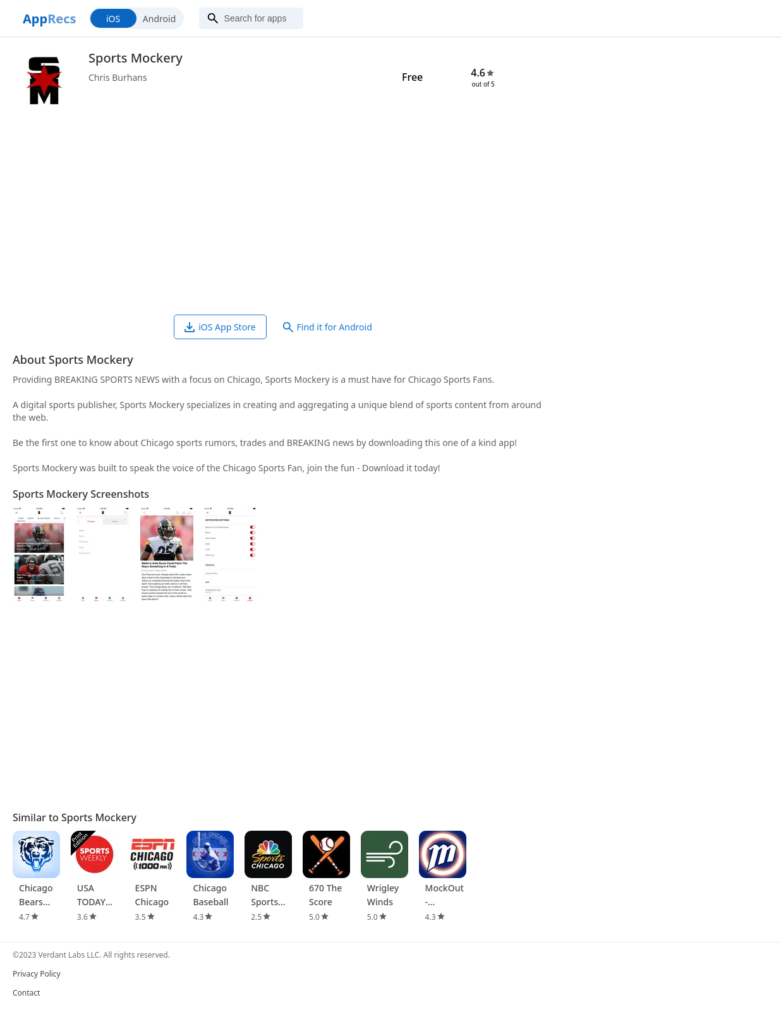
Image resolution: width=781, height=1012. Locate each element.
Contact (26, 992)
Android (159, 19)
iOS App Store (220, 327)
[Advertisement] (278, 213)
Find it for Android (327, 327)
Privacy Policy (37, 973)
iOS (113, 19)
